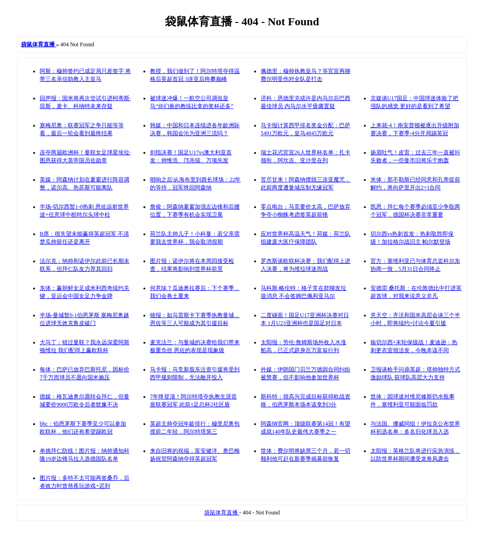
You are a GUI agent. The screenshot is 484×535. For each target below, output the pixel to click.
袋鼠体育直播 (221, 512)
